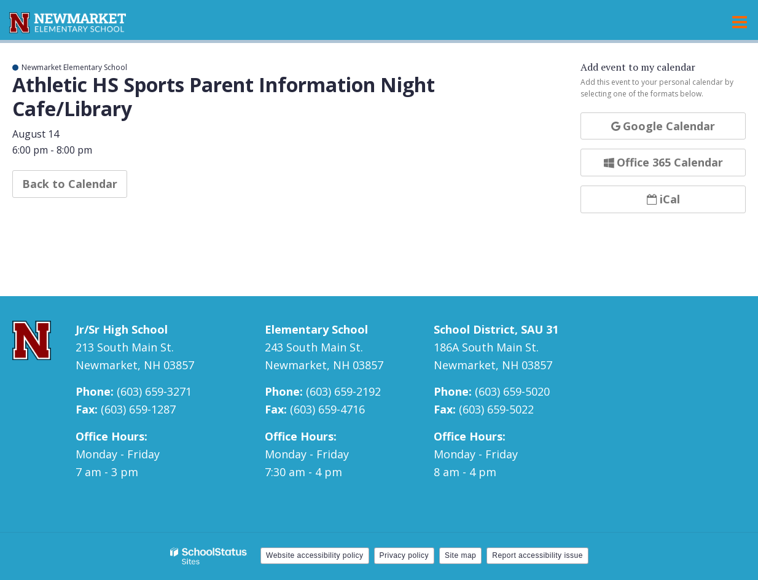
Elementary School (316, 329)
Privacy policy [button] (404, 555)
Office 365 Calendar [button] (663, 162)
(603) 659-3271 (154, 391)
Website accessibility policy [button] (315, 555)
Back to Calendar (69, 183)
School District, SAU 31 (496, 329)
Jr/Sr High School (122, 329)
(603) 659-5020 (512, 391)
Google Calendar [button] (663, 126)
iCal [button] (663, 199)
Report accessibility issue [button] (537, 555)
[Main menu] (739, 21)
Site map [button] (460, 555)
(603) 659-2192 (343, 391)
